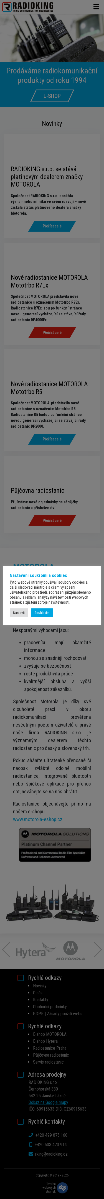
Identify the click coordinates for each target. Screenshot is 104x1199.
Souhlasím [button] (41, 613)
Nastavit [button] (19, 613)
